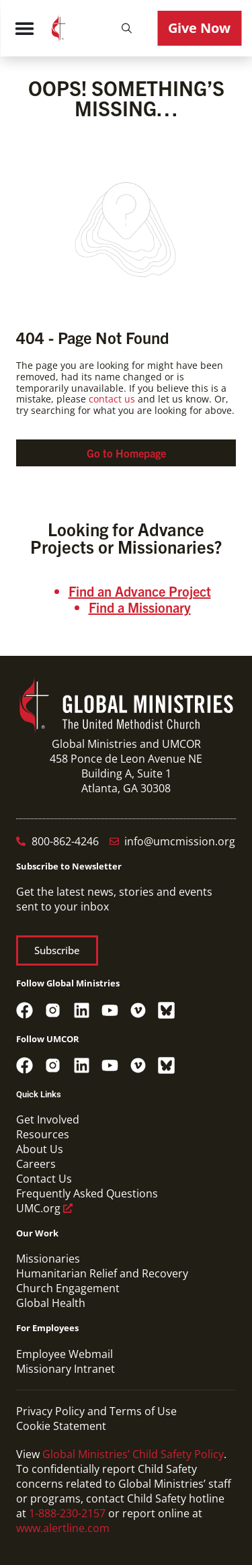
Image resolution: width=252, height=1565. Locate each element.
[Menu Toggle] (24, 28)
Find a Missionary (140, 607)
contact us (112, 398)
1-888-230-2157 (67, 1513)
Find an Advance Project (140, 591)
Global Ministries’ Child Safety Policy (133, 1454)
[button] (126, 28)
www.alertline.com (63, 1528)
